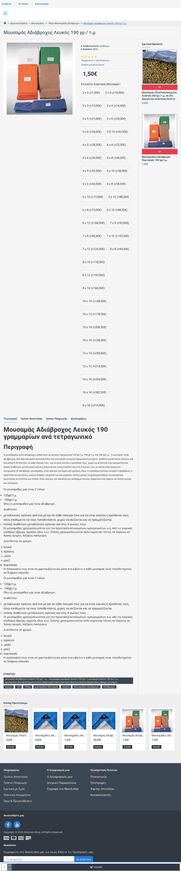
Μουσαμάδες (37, 23)
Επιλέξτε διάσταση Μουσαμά (100, 84)
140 (18, 687)
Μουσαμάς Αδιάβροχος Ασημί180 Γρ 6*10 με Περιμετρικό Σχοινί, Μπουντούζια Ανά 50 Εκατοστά (104, 744)
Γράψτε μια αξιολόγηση (92, 65)
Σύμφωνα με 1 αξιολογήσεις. (95, 60)
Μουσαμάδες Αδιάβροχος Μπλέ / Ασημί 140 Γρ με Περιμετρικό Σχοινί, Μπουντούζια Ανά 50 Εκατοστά (46, 744)
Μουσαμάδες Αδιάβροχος (86, 687)
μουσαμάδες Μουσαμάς (46, 687)
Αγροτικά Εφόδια (18, 23)
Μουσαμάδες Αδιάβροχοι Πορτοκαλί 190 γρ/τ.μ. (156, 158)
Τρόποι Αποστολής (31, 418)
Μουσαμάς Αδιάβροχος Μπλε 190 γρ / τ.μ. (134, 744)
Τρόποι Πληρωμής (56, 418)
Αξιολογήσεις (78, 418)
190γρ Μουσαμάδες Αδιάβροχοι (63, 23)
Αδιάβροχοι (109, 687)
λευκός (8, 687)
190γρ (28, 687)
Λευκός (66, 687)
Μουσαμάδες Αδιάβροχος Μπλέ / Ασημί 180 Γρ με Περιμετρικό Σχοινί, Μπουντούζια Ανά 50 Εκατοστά (75, 744)
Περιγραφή (10, 418)
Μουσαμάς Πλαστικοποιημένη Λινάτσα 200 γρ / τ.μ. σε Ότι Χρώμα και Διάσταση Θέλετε (159, 95)
